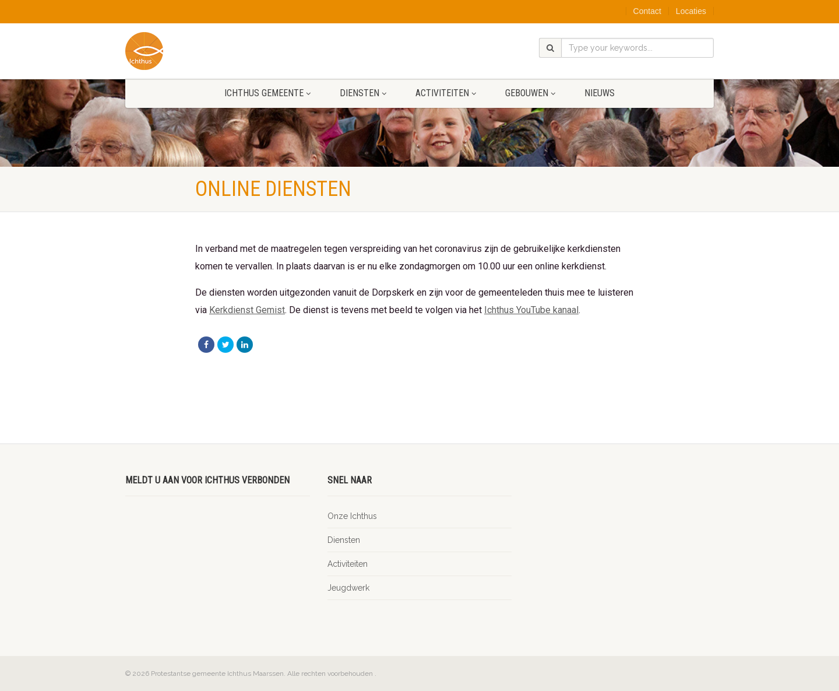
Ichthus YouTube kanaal (531, 309)
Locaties (691, 11)
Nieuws (599, 93)
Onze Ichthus (352, 516)
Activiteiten (445, 93)
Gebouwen (530, 93)
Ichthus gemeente (267, 93)
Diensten (363, 93)
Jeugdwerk (348, 587)
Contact (647, 11)
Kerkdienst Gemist (247, 309)
